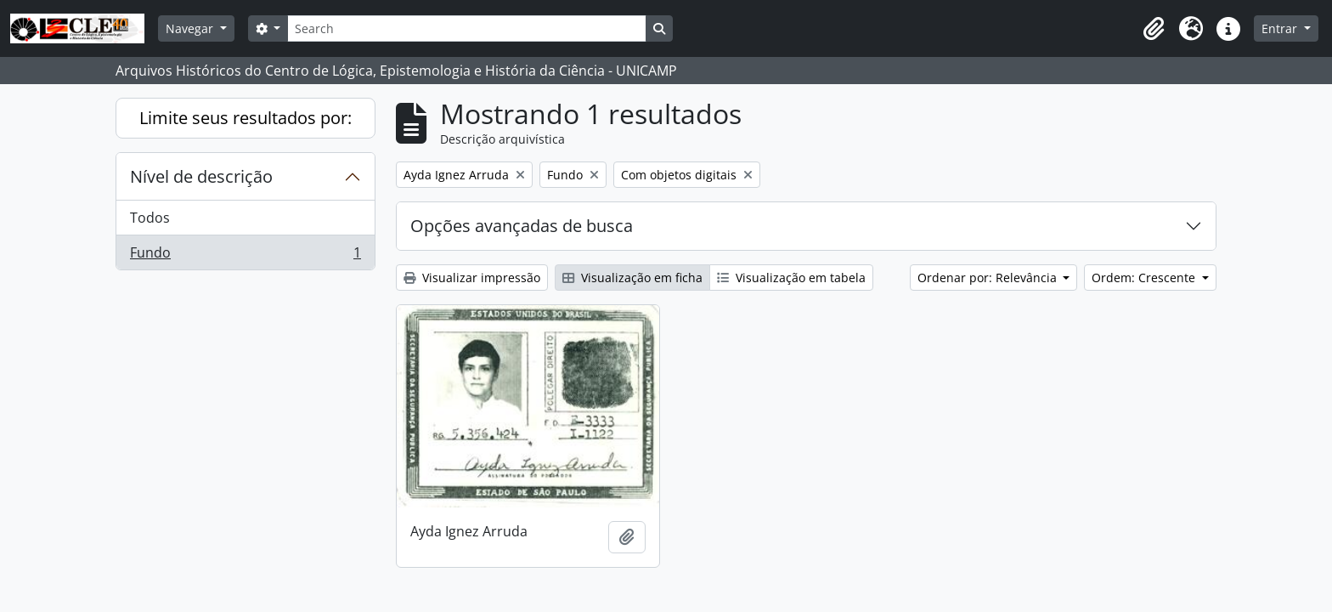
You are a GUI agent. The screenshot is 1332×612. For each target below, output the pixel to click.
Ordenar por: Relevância (988, 277)
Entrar (1281, 28)
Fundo (245, 255)
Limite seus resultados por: (245, 117)
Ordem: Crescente (1145, 277)
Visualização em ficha (632, 277)
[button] (1153, 29)
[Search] (466, 28)
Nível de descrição (201, 176)
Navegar (191, 28)
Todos (150, 217)
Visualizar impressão (472, 277)
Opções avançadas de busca (521, 225)
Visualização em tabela (791, 277)
